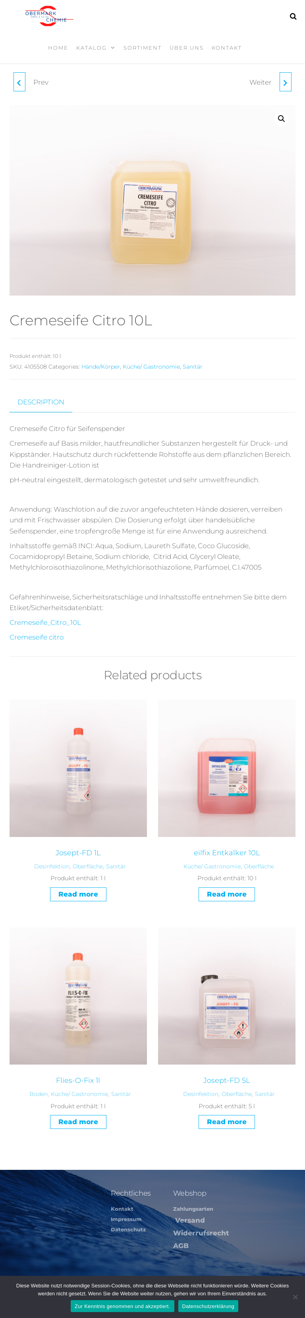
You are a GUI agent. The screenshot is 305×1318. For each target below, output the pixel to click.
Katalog (91, 47)
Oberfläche (88, 866)
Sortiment (143, 47)
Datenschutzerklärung (208, 1306)
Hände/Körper (100, 366)
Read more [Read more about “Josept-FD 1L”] (78, 894)
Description (40, 402)
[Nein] (295, 1297)
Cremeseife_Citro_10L (45, 622)
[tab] (47, 402)
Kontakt (227, 47)
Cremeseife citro (37, 637)
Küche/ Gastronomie (151, 366)
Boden (38, 1094)
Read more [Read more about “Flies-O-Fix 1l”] (78, 1122)
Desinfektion (51, 866)
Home (58, 47)
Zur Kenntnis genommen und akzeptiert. (122, 1306)
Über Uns (187, 47)
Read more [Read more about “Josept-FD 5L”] (227, 1122)
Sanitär (193, 366)
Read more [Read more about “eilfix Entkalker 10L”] (227, 894)
